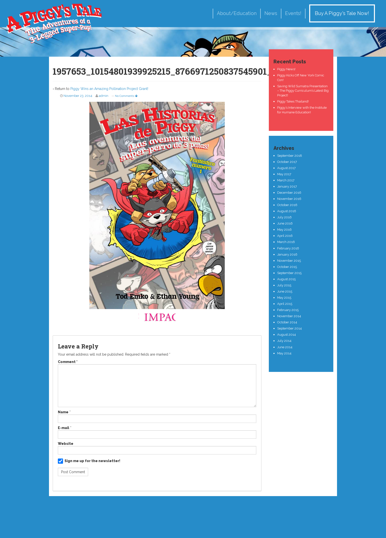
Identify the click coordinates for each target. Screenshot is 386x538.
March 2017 (285, 180)
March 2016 (286, 242)
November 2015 (289, 260)
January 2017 (287, 186)
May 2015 (284, 297)
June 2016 (285, 223)
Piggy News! (286, 69)
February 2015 (288, 310)
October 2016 (287, 205)
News (270, 13)
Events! (293, 13)
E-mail (63, 428)
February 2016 (288, 248)
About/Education (237, 13)
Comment (68, 362)
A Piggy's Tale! (54, 22)
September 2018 (289, 155)
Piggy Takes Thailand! (293, 101)
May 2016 (284, 229)
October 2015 (287, 267)
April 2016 (285, 236)
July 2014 (284, 341)
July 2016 (284, 217)
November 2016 (289, 199)
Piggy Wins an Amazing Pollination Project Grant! (109, 89)
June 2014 (284, 347)
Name (63, 412)
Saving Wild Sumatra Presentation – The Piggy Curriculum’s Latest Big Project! (303, 90)
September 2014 (289, 328)
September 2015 (289, 273)
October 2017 (287, 162)
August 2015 (286, 279)
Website (65, 444)
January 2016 (287, 254)
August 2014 (286, 334)
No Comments (126, 96)
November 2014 (289, 316)
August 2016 (286, 211)
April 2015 (284, 304)
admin (103, 96)
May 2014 (284, 353)
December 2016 (289, 192)
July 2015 (284, 285)
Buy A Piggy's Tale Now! (342, 13)
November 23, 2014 (78, 96)
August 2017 (286, 168)
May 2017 (284, 174)
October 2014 (287, 322)
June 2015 (284, 291)
